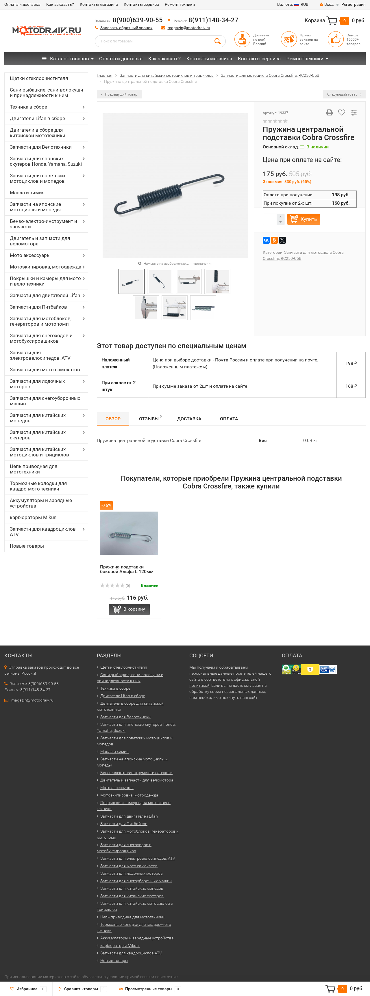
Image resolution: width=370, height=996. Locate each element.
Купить (309, 219)
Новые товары (27, 546)
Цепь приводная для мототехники (33, 469)
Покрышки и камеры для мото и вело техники (45, 281)
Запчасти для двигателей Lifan (45, 295)
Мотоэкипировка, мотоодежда (45, 267)
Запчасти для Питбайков (38, 307)
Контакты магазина (99, 4)
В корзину (134, 609)
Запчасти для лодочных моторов (37, 383)
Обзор (113, 418)
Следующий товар (344, 94)
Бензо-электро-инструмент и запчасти (43, 224)
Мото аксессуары (30, 255)
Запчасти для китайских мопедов (38, 418)
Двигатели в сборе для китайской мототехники (37, 132)
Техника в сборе (28, 107)
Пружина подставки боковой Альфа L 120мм (126, 569)
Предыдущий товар (119, 94)
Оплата (229, 418)
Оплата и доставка (22, 4)
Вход (327, 4)
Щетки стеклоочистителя (39, 78)
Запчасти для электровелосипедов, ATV (40, 355)
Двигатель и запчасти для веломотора (40, 241)
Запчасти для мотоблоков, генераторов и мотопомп (40, 321)
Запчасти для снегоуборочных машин (45, 400)
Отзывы (150, 417)
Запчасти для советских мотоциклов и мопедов (37, 178)
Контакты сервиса (141, 4)
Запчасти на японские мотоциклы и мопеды (35, 206)
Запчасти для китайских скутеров (38, 435)
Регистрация (353, 4)
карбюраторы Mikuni (34, 517)
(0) (115, 586)
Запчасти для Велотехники (41, 147)
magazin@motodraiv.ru (189, 27)
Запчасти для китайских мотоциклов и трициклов (39, 452)
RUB (292, 4)
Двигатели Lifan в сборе (37, 118)
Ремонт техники (180, 4)
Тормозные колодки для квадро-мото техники (38, 486)
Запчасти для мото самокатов (45, 369)
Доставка (189, 418)
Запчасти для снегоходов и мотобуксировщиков (41, 338)
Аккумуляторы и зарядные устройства (41, 503)
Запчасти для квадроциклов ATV (43, 531)
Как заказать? (60, 4)
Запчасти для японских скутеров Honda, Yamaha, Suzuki (46, 161)
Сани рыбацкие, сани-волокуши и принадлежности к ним (46, 92)
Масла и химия (27, 192)
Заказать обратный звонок (126, 27)
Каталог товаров (65, 58)
